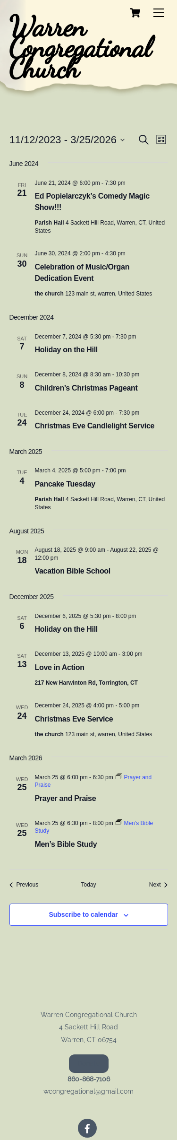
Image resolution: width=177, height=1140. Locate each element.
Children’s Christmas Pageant (86, 388)
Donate (88, 1063)
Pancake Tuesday (65, 484)
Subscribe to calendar (83, 914)
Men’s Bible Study (66, 844)
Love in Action (59, 667)
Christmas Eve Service (74, 719)
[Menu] (158, 13)
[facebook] (87, 1127)
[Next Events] (158, 885)
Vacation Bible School (72, 571)
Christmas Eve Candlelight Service (95, 426)
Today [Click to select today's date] (88, 884)
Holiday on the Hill (66, 350)
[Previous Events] (24, 885)
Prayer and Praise (65, 798)
